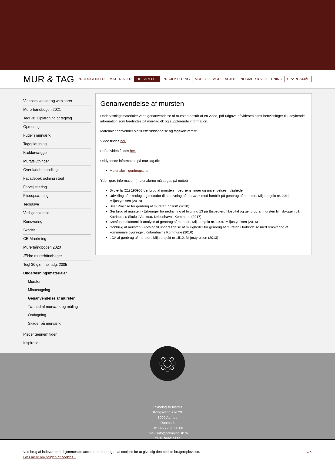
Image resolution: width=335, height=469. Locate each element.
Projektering (176, 79)
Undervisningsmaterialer (45, 273)
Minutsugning (39, 290)
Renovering (32, 221)
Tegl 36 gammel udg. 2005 (45, 265)
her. (123, 141)
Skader (29, 230)
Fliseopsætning (36, 196)
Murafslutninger (36, 161)
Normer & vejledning (261, 79)
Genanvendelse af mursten (52, 298)
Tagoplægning (35, 144)
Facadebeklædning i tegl (43, 178)
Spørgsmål (298, 79)
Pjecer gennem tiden (40, 334)
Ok (309, 452)
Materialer (121, 79)
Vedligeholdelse (36, 213)
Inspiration (31, 343)
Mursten (34, 281)
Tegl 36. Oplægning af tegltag (47, 118)
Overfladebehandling (40, 170)
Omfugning (37, 315)
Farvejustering (35, 187)
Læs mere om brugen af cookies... (49, 457)
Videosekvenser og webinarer (47, 101)
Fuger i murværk (36, 135)
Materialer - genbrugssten (129, 170)
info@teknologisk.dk (172, 433)
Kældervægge (35, 153)
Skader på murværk (44, 323)
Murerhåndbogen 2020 (42, 247)
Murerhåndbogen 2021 (42, 109)
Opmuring (31, 127)
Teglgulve (31, 204)
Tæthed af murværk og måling (53, 307)
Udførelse (147, 79)
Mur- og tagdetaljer (215, 79)
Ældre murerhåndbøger (42, 256)
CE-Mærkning (34, 239)
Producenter (91, 79)
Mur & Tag (48, 79)
